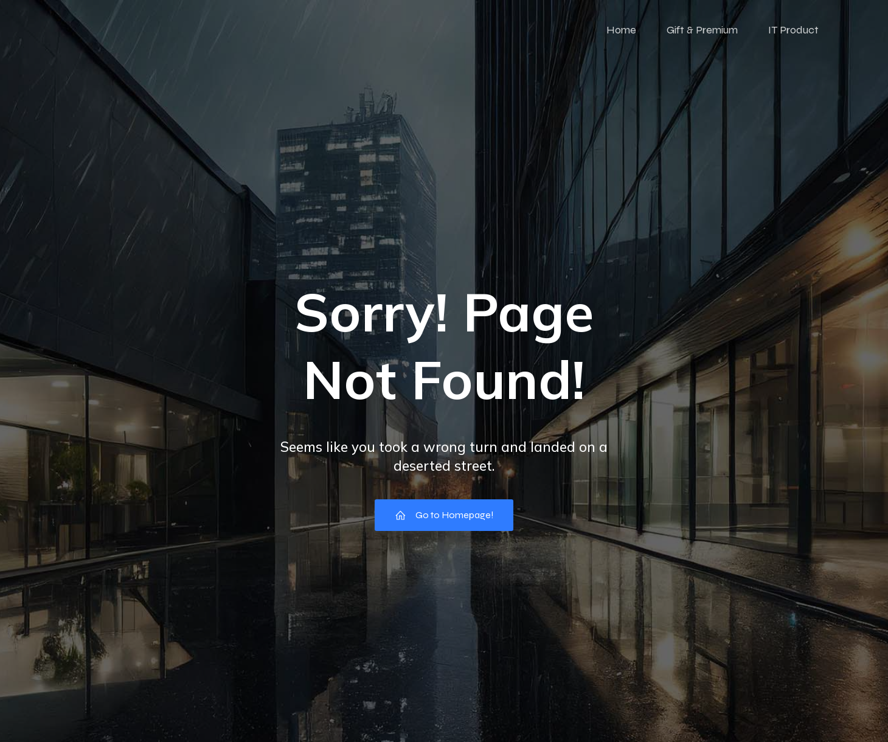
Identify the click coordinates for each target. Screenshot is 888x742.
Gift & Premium (702, 33)
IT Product (793, 33)
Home (621, 33)
